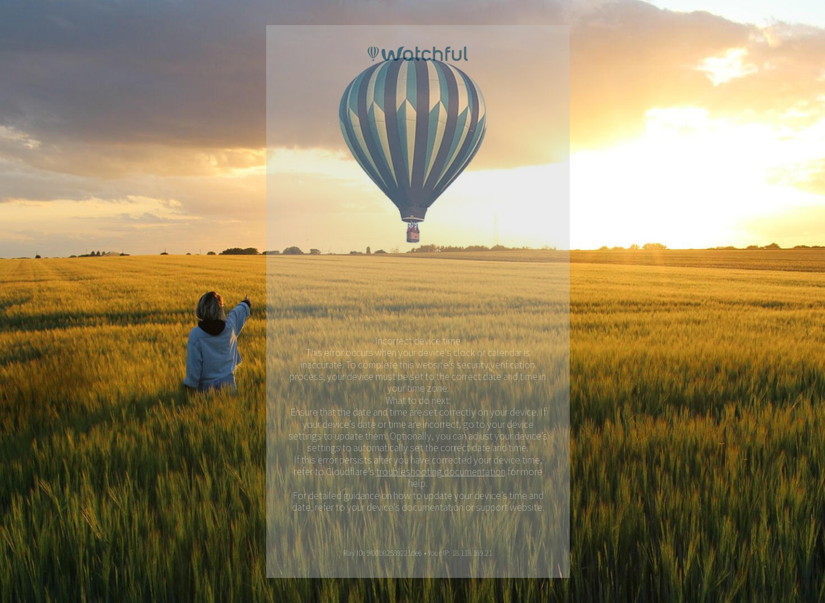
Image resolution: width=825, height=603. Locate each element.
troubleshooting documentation (441, 471)
